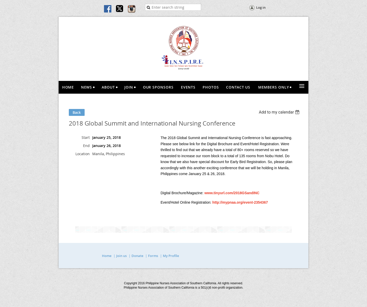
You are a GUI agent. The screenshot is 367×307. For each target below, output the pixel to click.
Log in (261, 7)
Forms (153, 255)
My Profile (171, 255)
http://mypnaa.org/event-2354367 (240, 202)
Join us (121, 255)
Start (86, 137)
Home (106, 255)
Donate (137, 255)
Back (77, 112)
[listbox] (280, 112)
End (86, 145)
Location (82, 153)
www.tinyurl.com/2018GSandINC (231, 193)
